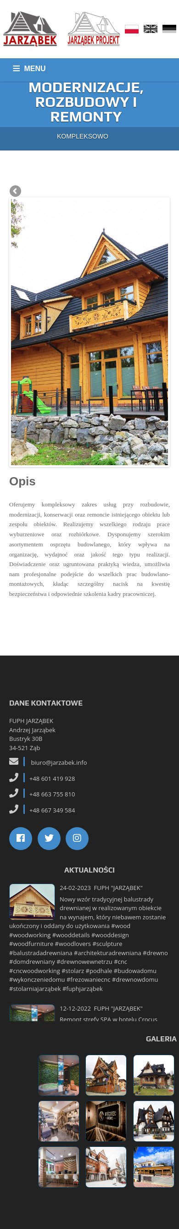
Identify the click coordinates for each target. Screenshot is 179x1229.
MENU (35, 68)
